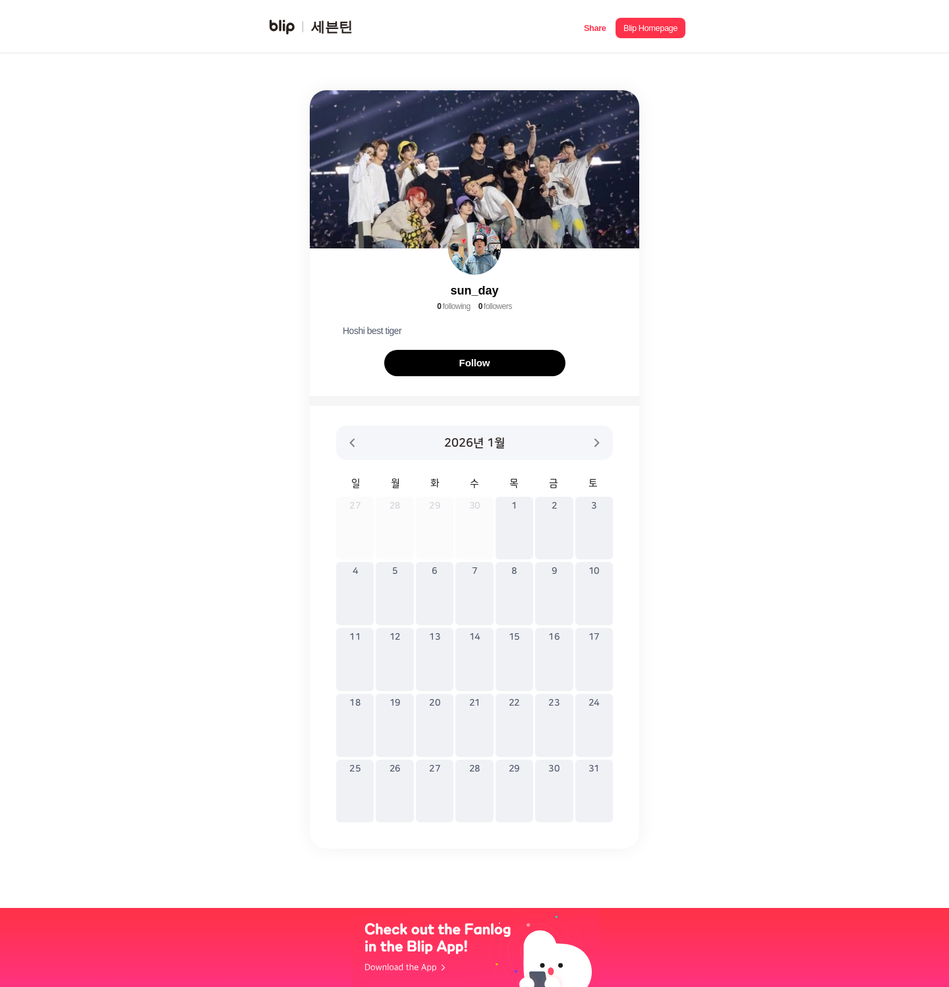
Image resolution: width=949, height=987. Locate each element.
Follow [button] (474, 362)
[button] (595, 26)
